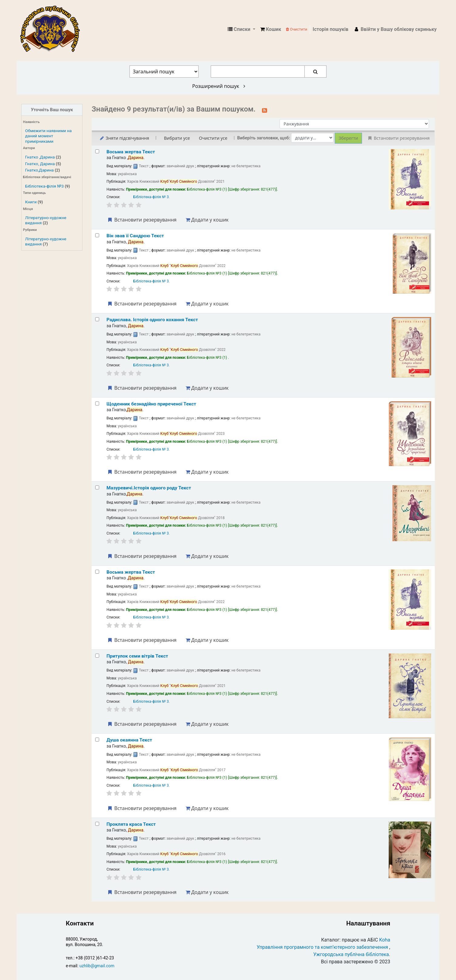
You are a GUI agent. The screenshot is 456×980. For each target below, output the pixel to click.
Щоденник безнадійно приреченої (151, 404)
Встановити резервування (141, 219)
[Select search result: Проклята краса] (97, 824)
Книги (31, 201)
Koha (384, 940)
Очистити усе (213, 138)
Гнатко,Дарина (39, 170)
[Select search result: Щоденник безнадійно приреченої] (97, 403)
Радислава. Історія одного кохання (152, 319)
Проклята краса (131, 824)
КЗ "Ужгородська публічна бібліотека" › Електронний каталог (52, 29)
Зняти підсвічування (124, 138)
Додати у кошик (207, 219)
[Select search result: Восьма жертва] (97, 151)
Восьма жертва (130, 152)
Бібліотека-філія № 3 (151, 197)
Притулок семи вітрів (137, 656)
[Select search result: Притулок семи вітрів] (97, 656)
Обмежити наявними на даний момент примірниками (48, 135)
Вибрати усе (177, 138)
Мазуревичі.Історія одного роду (148, 488)
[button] (270, 29)
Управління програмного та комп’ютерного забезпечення (322, 947)
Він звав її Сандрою (135, 235)
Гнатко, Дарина (40, 163)
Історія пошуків (330, 29)
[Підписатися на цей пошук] (264, 109)
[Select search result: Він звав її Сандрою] (97, 235)
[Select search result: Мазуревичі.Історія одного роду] (97, 487)
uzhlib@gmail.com (96, 965)
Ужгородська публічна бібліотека (351, 954)
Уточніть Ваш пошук (52, 109)
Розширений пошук (218, 86)
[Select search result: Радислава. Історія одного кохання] (97, 319)
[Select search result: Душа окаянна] (97, 740)
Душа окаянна (129, 740)
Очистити (296, 29)
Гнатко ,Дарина (40, 157)
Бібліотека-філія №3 (44, 186)
